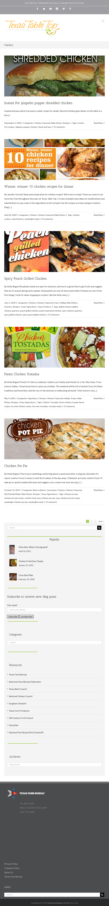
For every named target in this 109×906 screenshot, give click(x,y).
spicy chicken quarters (72, 310)
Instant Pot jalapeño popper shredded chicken (38, 103)
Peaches (8, 307)
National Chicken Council (20, 696)
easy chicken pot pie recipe (68, 498)
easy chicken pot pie (46, 498)
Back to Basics (39, 490)
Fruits (56, 303)
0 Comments (59, 127)
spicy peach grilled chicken (34, 314)
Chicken (37, 123)
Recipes (66, 123)
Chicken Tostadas (50, 402)
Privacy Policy (11, 864)
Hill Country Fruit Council (21, 718)
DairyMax (13, 725)
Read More (98, 123)
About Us (8, 872)
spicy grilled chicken (13, 314)
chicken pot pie (71, 494)
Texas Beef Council (18, 689)
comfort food (30, 498)
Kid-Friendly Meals (12, 494)
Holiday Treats (70, 398)
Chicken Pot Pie (15, 466)
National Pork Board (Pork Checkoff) (26, 732)
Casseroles (52, 490)
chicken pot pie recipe (14, 498)
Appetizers (33, 398)
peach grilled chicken (29, 310)
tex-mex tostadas (40, 406)
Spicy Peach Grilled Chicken (25, 278)
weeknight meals (32, 219)
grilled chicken (65, 307)
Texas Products (44, 307)
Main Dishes (56, 123)
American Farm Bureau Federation (25, 681)
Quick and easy (45, 127)
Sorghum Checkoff (17, 703)
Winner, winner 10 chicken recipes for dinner (39, 186)
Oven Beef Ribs (26, 575)
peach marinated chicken (50, 310)
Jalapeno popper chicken (26, 127)
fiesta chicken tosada (68, 402)
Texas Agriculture (29, 307)
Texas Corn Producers (19, 710)
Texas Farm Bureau (18, 674)
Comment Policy (12, 868)
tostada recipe (55, 406)
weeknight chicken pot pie (16, 502)
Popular (55, 539)
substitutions (18, 219)
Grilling (63, 303)
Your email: (12, 605)
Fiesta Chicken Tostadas (21, 374)
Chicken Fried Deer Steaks (31, 561)
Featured (46, 123)
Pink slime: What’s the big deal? (33, 547)
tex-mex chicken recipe (21, 406)
